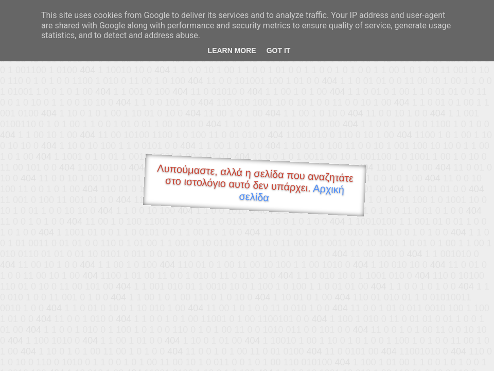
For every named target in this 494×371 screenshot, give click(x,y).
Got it (279, 50)
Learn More (232, 50)
